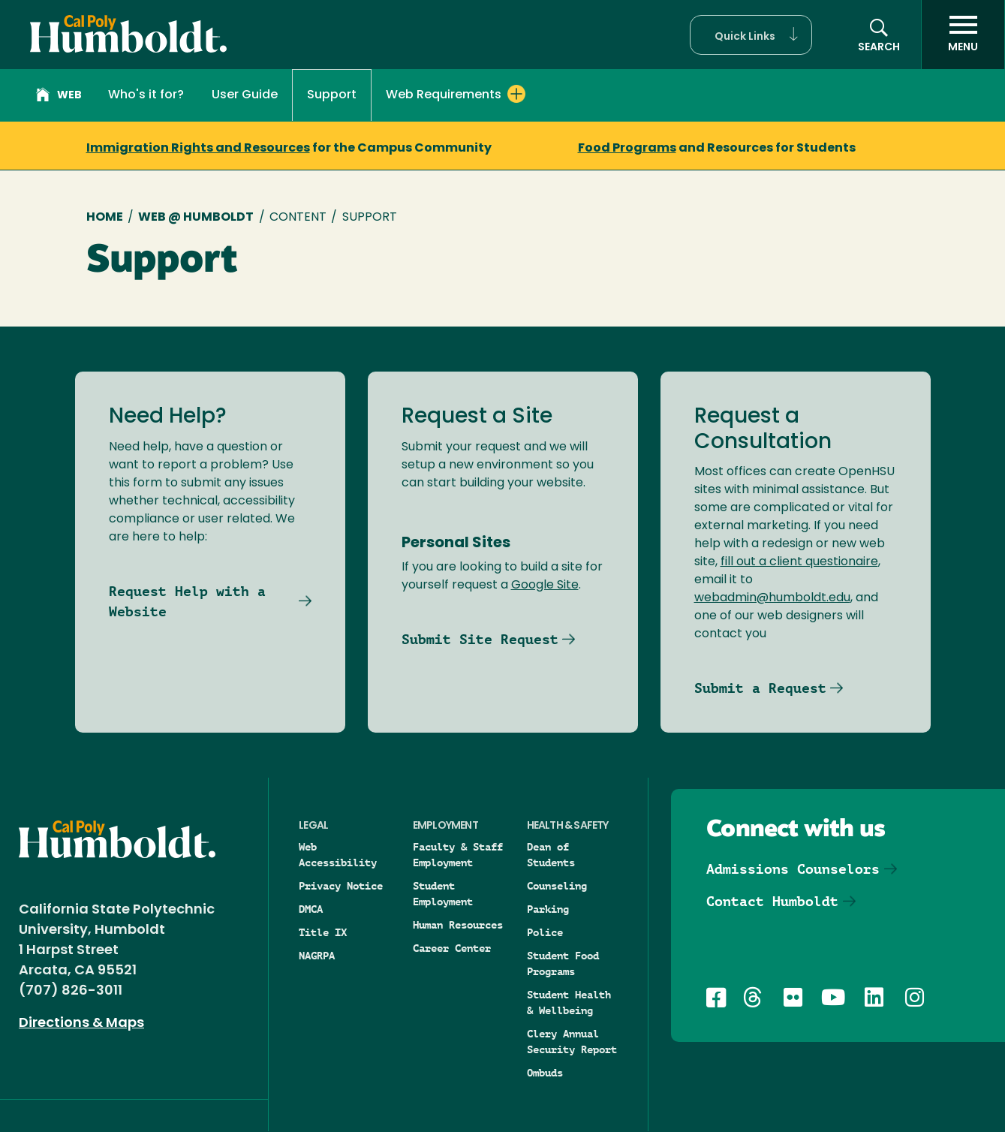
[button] (751, 35)
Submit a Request (760, 688)
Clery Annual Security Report (572, 1041)
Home (104, 218)
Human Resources (458, 925)
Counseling (557, 886)
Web (59, 97)
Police (545, 932)
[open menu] (963, 34)
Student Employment (443, 894)
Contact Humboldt (772, 901)
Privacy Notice (341, 886)
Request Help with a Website (187, 601)
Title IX (323, 932)
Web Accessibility (338, 855)
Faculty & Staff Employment (458, 855)
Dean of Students (551, 855)
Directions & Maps (81, 1023)
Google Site (545, 586)
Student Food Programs (563, 963)
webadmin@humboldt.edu (772, 598)
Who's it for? (146, 95)
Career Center (452, 948)
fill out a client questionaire (799, 562)
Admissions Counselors (793, 869)
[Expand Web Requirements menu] (516, 94)
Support (332, 95)
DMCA (311, 909)
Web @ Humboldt (196, 218)
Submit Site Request (480, 639)
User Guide (245, 95)
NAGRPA (317, 956)
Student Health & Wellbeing (569, 1002)
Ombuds (545, 1073)
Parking (548, 909)
